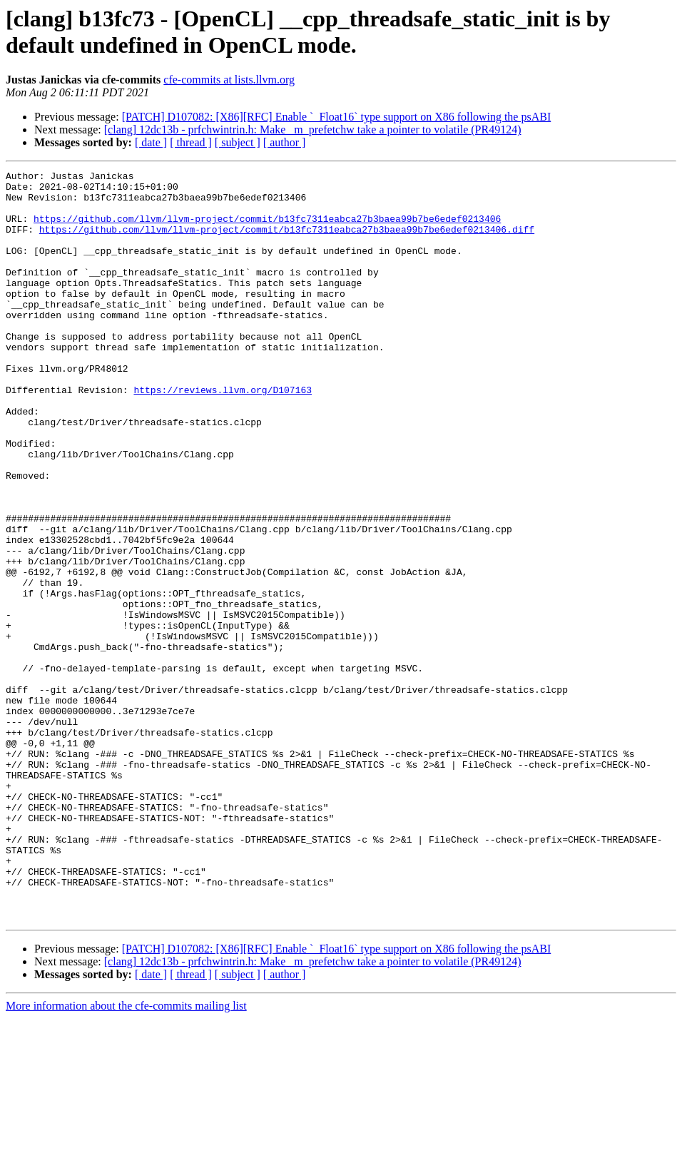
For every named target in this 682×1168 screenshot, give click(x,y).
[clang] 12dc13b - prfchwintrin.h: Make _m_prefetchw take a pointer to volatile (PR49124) (312, 129)
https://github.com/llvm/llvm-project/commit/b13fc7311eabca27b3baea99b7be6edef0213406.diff (286, 241)
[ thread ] (191, 142)
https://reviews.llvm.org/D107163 (222, 434)
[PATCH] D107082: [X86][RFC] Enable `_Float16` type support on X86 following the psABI (336, 117)
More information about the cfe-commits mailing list (126, 1155)
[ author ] (284, 142)
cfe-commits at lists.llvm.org (229, 79)
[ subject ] (237, 142)
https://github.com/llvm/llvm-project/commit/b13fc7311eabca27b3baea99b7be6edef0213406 (267, 229)
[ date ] (151, 142)
